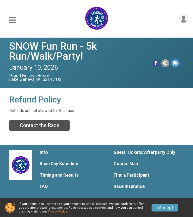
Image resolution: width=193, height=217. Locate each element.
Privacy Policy (57, 211)
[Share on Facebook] (156, 63)
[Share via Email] (166, 63)
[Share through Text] (175, 63)
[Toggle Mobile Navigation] (13, 20)
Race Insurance (129, 186)
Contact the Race (39, 125)
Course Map (126, 163)
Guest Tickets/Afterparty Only (144, 152)
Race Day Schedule (59, 163)
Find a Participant (131, 175)
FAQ (44, 186)
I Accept (165, 207)
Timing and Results (59, 175)
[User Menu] (183, 18)
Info (44, 152)
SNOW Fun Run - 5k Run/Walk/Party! (53, 51)
